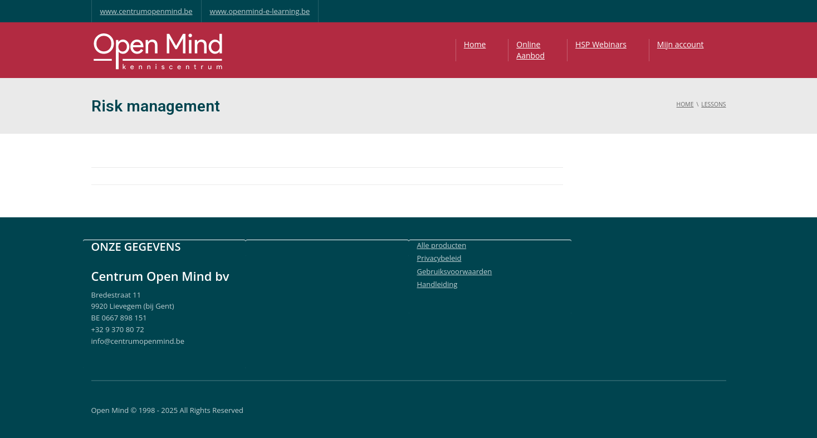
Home (475, 44)
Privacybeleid (439, 258)
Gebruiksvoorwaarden (454, 271)
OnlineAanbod (530, 50)
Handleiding (437, 284)
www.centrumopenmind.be (146, 11)
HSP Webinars (601, 44)
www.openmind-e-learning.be (260, 11)
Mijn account (680, 44)
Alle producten (442, 245)
